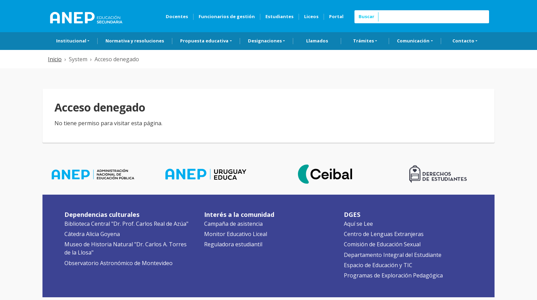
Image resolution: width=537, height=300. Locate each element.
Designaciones (265, 41)
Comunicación (413, 41)
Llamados (317, 41)
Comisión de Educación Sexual (382, 244)
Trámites (363, 41)
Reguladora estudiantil (233, 244)
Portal (336, 16)
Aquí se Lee (358, 223)
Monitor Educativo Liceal (235, 234)
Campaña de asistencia (233, 223)
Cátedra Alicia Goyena (92, 234)
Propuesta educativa (204, 41)
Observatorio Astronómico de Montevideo (118, 263)
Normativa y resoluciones (134, 41)
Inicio (55, 59)
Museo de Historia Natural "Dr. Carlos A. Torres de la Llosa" (125, 248)
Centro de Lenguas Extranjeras (384, 234)
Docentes (177, 16)
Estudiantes (279, 16)
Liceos (311, 16)
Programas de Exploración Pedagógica (393, 275)
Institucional (71, 41)
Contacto (463, 41)
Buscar (366, 16)
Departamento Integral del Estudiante (392, 255)
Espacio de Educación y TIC (378, 265)
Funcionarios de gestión (227, 16)
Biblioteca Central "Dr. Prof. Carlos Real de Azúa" (126, 223)
